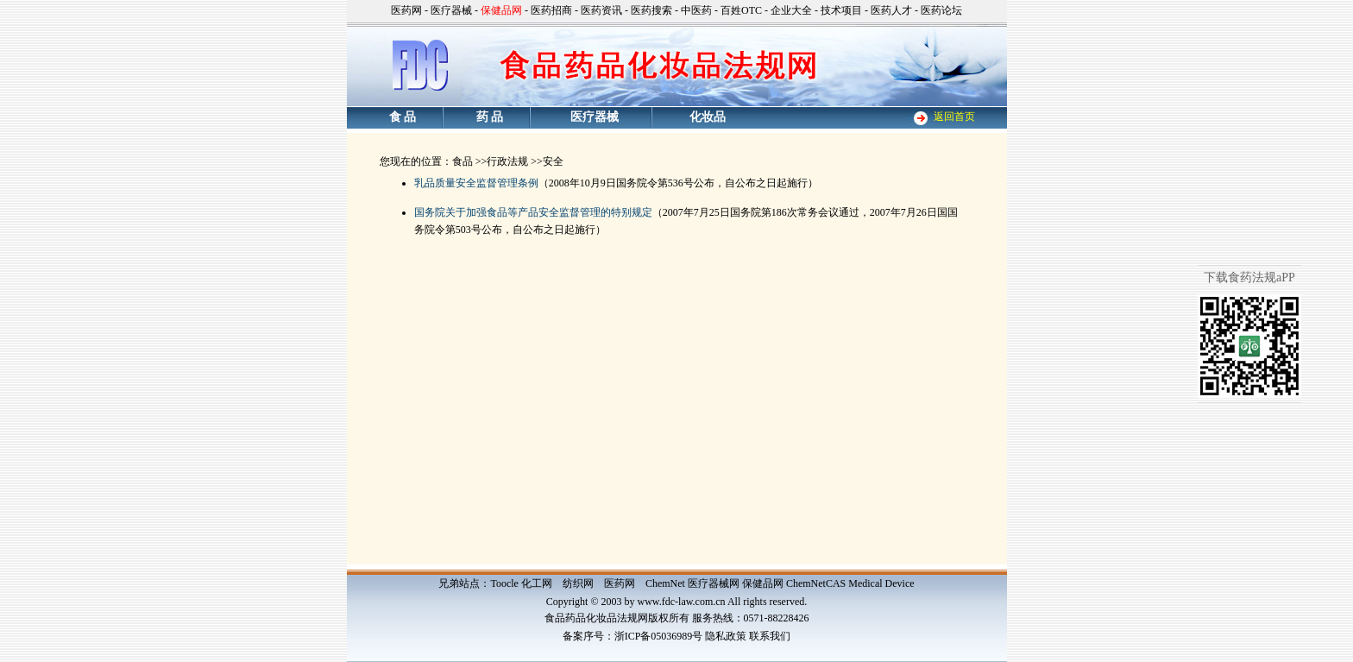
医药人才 (891, 10)
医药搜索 (651, 10)
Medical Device (881, 583)
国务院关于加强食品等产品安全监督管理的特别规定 (533, 212)
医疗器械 (451, 10)
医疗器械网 (713, 583)
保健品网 (762, 583)
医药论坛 (941, 10)
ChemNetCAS (816, 583)
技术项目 (841, 10)
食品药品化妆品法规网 (596, 618)
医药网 (406, 10)
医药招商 (551, 10)
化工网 (536, 583)
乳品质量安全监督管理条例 (476, 183)
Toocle (504, 583)
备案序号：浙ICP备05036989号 (633, 636)
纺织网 (578, 583)
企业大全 (791, 10)
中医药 (696, 10)
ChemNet (665, 583)
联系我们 (769, 636)
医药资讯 (601, 10)
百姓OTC (741, 10)
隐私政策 (725, 636)
